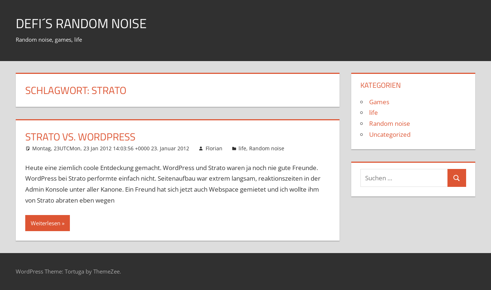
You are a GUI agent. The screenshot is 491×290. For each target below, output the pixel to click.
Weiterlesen (45, 223)
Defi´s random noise (81, 23)
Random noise (266, 148)
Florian (214, 148)
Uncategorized (390, 134)
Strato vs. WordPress (80, 136)
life (242, 148)
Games (379, 102)
